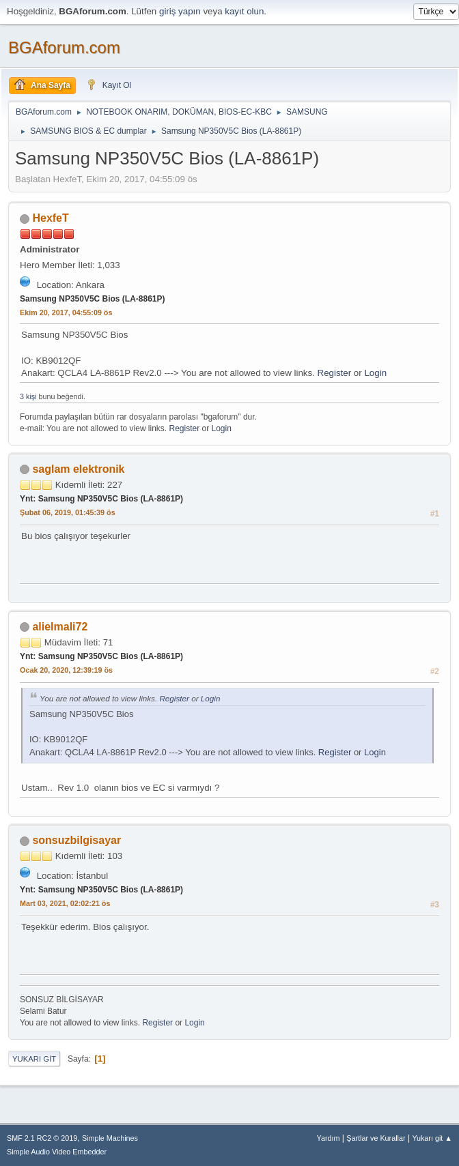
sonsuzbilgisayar (76, 840)
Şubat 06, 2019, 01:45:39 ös (67, 512)
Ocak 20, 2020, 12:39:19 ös (66, 670)
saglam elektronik (78, 469)
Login (375, 373)
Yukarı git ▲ (432, 1138)
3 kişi (28, 396)
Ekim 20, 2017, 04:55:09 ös (66, 312)
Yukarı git (34, 1059)
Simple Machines (110, 1138)
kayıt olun (244, 11)
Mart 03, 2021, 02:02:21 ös (65, 903)
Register (335, 373)
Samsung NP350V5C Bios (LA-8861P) (92, 299)
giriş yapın (180, 11)
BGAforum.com (64, 47)
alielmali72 (59, 626)
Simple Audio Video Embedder (57, 1152)
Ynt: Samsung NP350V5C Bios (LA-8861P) (101, 499)
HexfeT (50, 218)
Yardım (328, 1138)
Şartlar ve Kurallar (375, 1138)
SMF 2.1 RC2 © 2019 (42, 1138)
